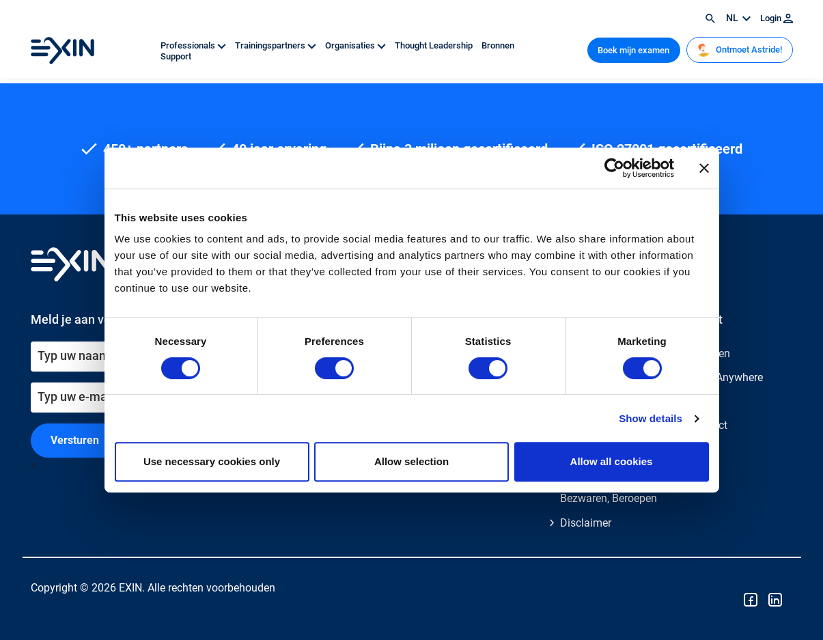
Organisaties (356, 45)
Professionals (194, 45)
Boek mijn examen (633, 50)
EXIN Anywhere (726, 377)
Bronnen (498, 45)
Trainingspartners (276, 45)
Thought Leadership (435, 45)
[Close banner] (704, 168)
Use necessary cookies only (211, 461)
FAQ (700, 401)
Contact (708, 425)
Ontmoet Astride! (739, 50)
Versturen (75, 440)
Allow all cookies (611, 461)
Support (176, 56)
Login (776, 18)
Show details (650, 418)
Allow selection (411, 461)
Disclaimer (585, 522)
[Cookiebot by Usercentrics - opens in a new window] (614, 168)
